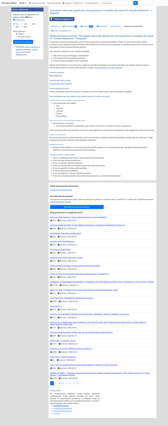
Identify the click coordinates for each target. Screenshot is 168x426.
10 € (25, 88)
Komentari (102, 26)
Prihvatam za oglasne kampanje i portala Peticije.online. (28, 115)
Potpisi (87, 26)
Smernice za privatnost (133, 26)
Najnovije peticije (54, 3)
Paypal (21, 98)
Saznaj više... (19, 84)
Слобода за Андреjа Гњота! (61, 190)
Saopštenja (70, 26)
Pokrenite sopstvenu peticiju (77, 207)
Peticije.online (8, 3)
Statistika (116, 26)
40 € (17, 91)
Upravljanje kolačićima (63, 411)
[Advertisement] (27, 38)
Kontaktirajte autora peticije (61, 83)
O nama (57, 413)
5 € (17, 88)
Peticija (55, 26)
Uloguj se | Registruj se (73, 3)
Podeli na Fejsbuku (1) (61, 19)
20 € (33, 88)
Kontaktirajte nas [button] (92, 3)
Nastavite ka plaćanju (23, 106)
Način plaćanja (19, 95)
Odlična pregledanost (61, 30)
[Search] (117, 3)
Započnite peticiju (37, 3)
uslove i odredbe (31, 111)
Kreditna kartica (24, 101)
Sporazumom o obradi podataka (109, 67)
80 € (25, 91)
